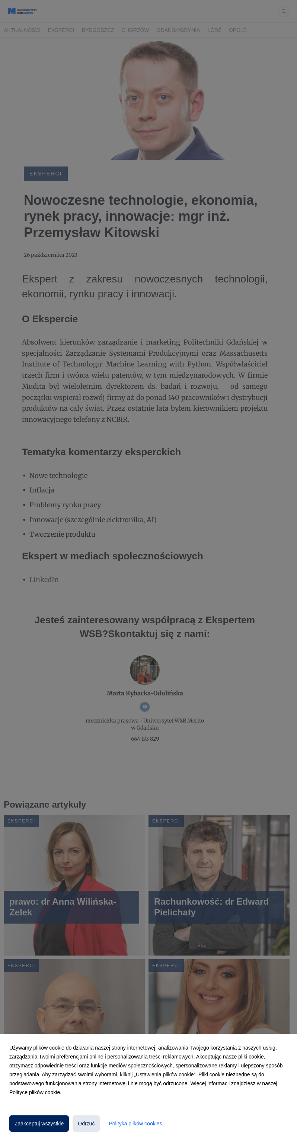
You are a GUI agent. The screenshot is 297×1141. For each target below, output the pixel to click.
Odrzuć (86, 1124)
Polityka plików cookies (135, 1124)
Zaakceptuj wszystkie (39, 1124)
